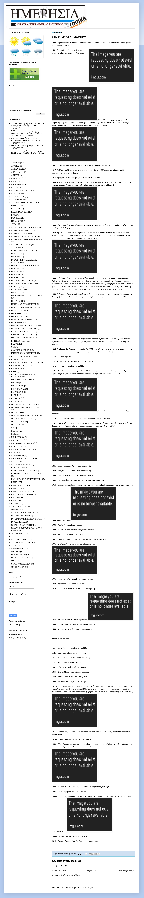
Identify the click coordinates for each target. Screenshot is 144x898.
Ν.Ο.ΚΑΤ (14, 431)
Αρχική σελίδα (92, 871)
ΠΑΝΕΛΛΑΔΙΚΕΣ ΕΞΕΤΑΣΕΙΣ (23, 471)
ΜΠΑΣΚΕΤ (15, 425)
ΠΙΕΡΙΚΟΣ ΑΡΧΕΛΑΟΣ (20, 491)
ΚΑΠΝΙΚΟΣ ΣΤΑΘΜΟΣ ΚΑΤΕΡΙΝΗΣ (25, 362)
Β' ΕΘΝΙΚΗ (15, 206)
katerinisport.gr (16, 634)
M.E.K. (14, 561)
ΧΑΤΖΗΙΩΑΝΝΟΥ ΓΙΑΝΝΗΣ (22, 542)
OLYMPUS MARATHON (20, 564)
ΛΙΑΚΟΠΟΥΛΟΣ (17, 401)
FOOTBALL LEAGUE (19, 558)
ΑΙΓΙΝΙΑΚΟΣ (16, 178)
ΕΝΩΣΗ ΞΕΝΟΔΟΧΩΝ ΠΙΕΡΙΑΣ (23, 307)
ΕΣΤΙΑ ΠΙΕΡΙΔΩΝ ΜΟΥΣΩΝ (22, 332)
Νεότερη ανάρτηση (59, 871)
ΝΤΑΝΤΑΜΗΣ (16, 446)
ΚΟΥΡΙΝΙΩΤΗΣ (17, 392)
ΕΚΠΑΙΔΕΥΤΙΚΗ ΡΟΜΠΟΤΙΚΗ (23, 283)
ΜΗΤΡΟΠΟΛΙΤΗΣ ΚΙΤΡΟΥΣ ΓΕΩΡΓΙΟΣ (26, 407)
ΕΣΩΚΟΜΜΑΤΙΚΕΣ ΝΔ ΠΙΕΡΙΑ (23, 335)
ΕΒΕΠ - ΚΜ (15, 254)
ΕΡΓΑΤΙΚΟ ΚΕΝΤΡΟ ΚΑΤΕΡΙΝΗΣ (24, 326)
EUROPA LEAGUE (18, 555)
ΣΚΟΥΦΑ (14, 510)
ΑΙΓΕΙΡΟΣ (15, 175)
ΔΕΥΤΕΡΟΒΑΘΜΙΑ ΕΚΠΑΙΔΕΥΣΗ (24, 227)
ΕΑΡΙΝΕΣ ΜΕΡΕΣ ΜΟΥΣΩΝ (22, 251)
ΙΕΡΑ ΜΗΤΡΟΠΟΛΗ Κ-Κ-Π (21, 356)
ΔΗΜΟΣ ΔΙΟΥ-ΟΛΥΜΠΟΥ (21, 230)
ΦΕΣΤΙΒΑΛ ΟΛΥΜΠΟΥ (20, 539)
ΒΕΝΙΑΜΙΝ (15, 209)
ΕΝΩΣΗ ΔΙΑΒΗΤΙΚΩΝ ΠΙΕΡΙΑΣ (23, 304)
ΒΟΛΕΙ (14, 215)
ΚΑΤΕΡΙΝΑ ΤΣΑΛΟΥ (19, 365)
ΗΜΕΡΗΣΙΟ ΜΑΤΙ (18, 341)
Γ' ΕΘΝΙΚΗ (15, 218)
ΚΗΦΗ (13, 371)
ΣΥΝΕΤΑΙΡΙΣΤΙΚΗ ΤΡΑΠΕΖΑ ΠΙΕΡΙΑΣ (26, 519)
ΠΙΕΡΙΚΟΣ (15, 488)
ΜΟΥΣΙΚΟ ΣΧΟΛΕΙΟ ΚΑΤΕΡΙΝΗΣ (24, 416)
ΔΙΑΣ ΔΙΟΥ (15, 248)
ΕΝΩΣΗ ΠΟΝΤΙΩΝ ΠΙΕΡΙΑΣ (22, 310)
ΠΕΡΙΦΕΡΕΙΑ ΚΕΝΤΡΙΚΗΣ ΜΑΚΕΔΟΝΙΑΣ (27, 474)
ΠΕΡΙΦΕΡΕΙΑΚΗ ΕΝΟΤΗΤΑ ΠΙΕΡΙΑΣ (25, 479)
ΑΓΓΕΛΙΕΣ (15, 163)
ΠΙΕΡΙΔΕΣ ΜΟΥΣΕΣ (19, 485)
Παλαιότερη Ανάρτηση (126, 871)
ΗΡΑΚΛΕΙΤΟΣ (16, 344)
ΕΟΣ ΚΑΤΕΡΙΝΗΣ (18, 316)
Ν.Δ (12, 428)
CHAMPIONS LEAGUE (20, 549)
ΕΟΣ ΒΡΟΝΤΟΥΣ (18, 313)
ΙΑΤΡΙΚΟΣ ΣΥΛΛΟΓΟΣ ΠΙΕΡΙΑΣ (23, 353)
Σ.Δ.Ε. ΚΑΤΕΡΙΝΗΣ (18, 507)
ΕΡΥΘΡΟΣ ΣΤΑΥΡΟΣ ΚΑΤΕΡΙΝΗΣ (24, 329)
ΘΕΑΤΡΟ (14, 347)
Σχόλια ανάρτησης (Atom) (71, 875)
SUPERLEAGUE (17, 567)
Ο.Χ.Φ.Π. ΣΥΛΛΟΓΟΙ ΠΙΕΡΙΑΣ (23, 449)
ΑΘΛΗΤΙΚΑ (16, 172)
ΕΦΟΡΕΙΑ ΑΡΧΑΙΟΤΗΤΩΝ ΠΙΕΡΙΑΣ (25, 338)
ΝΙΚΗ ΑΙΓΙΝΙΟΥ (17, 437)
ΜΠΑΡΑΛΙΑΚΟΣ (17, 422)
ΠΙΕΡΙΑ (14, 482)
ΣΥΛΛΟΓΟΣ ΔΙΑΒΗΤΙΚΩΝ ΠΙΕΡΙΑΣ (25, 513)
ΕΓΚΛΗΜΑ (15, 257)
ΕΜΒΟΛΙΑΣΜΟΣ (18, 293)
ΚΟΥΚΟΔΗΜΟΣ (17, 386)
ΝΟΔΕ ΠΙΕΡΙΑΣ (17, 440)
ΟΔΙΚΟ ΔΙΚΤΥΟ (17, 455)
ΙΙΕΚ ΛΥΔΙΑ (15, 359)
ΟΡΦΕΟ (14, 462)
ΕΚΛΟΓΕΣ (15, 277)
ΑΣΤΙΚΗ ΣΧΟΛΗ (18, 197)
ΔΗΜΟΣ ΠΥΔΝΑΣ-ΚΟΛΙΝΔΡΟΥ (23, 236)
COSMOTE (15, 552)
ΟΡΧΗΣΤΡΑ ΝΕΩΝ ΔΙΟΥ (20, 465)
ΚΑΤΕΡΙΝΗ (15, 368)
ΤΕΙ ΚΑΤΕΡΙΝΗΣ (17, 533)
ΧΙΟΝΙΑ (14, 545)
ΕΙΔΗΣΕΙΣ (15, 268)
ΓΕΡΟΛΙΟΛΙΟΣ (17, 221)
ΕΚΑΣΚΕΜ (15, 271)
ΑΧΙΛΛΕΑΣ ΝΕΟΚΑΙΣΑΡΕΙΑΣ (23, 203)
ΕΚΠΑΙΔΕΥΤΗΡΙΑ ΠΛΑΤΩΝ (22, 280)
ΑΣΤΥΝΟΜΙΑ (16, 200)
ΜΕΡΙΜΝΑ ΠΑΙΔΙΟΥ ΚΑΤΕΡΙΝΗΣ (24, 404)
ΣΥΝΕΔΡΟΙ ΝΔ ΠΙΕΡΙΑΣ (20, 516)
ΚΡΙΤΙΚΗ (14, 395)
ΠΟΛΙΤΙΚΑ (15, 501)
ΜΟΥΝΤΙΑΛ (16, 413)
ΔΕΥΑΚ (14, 224)
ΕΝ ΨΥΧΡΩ (15, 301)
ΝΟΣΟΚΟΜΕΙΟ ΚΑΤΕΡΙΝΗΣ (22, 443)
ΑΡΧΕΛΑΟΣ (16, 193)
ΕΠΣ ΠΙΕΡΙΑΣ (16, 322)
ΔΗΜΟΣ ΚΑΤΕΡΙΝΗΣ (19, 233)
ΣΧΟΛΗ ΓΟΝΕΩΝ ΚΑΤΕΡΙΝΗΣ (23, 525)
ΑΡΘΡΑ (14, 187)
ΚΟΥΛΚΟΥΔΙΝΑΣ (18, 389)
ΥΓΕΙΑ (14, 536)
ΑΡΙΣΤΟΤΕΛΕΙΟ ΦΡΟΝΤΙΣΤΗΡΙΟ (24, 190)
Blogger (90, 888)
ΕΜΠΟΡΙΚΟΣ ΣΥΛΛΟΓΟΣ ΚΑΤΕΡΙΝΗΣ (26, 296)
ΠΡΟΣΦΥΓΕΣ (16, 504)
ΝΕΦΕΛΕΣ (15, 434)
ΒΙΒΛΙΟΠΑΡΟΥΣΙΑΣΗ (20, 212)
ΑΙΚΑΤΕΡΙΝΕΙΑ (17, 181)
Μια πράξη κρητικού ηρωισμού (22, 146)
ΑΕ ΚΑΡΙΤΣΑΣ (17, 169)
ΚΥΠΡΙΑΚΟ (15, 398)
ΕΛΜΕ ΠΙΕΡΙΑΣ (17, 290)
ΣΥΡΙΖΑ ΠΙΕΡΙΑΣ (18, 522)
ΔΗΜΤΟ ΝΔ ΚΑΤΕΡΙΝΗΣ (21, 245)
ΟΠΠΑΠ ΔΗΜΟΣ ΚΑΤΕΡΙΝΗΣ (23, 458)
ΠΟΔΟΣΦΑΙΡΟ (17, 497)
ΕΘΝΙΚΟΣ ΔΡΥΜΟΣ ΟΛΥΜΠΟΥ (23, 265)
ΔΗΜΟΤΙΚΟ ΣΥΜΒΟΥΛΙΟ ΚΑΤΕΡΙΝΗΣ (26, 239)
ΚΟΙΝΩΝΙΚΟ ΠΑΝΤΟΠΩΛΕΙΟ (23, 380)
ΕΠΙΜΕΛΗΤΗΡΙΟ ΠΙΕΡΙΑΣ (21, 319)
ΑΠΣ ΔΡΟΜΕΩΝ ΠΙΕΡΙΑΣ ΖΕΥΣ (23, 184)
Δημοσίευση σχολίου (62, 865)
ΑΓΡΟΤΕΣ (15, 166)
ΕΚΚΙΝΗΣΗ (15, 274)
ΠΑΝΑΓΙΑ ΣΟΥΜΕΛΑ (20, 468)
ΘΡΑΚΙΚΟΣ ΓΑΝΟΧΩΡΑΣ (21, 350)
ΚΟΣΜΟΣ (15, 383)
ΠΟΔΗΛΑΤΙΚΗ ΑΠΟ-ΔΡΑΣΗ (22, 494)
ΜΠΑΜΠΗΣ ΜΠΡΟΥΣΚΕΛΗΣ (23, 419)
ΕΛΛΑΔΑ (15, 287)
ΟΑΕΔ (13, 452)
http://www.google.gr (19, 637)
